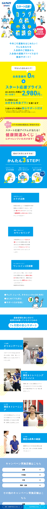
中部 (31, 480)
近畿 (31, 470)
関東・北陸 (30, 485)
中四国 (31, 475)
